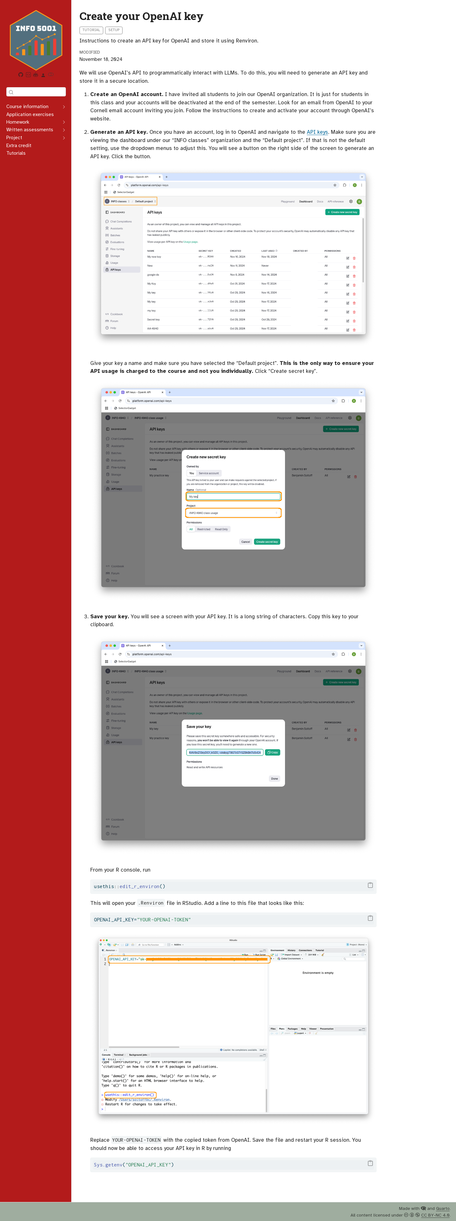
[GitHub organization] (21, 75)
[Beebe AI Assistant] (36, 75)
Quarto (443, 1208)
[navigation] (32, 107)
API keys (317, 132)
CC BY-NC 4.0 (435, 1215)
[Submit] (11, 92)
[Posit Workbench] (28, 75)
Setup (114, 30)
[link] (43, 75)
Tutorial (91, 30)
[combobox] (36, 91)
